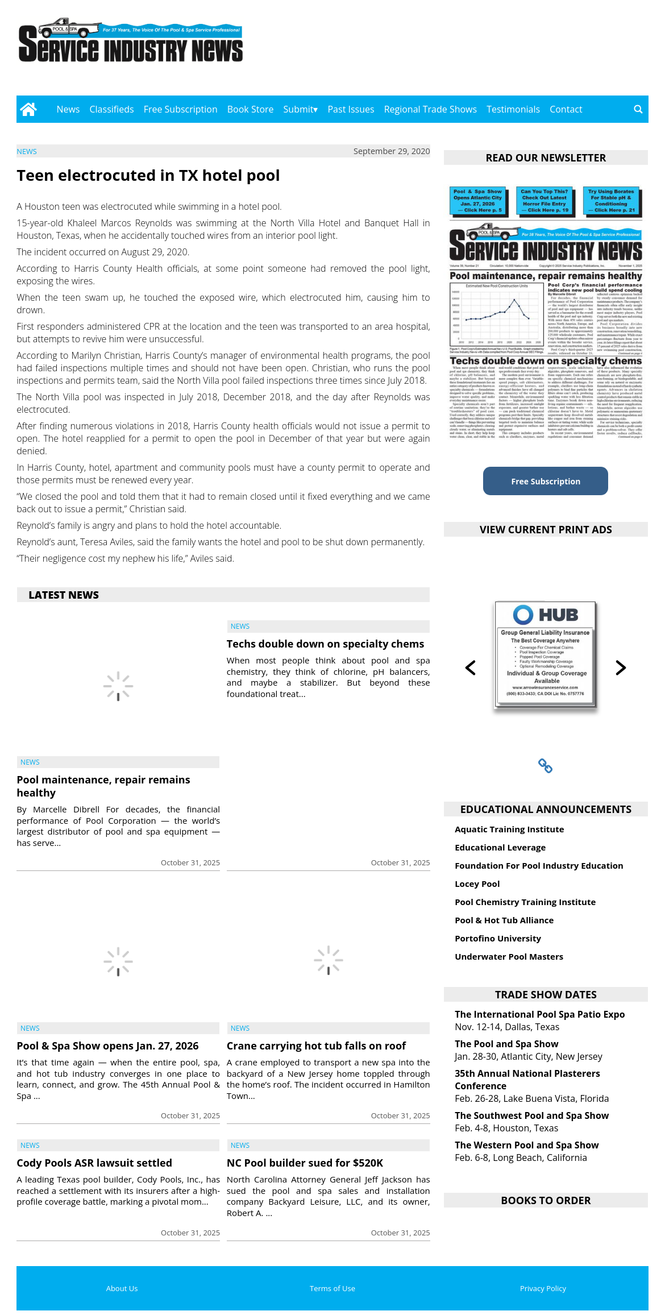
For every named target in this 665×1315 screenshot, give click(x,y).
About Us (122, 1288)
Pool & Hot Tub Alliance (504, 920)
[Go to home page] (28, 109)
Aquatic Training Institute (509, 829)
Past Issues (350, 109)
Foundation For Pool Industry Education (539, 865)
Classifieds (112, 109)
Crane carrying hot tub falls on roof (316, 1045)
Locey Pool (477, 883)
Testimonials (513, 109)
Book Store (250, 109)
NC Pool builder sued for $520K (305, 1162)
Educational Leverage (500, 847)
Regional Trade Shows (430, 109)
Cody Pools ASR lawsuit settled (94, 1162)
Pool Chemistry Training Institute (525, 901)
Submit (299, 109)
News (68, 109)
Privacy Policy (543, 1288)
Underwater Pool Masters (509, 956)
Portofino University (498, 938)
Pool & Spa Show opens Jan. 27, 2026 (107, 1045)
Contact (566, 109)
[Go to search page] (638, 109)
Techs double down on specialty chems (326, 643)
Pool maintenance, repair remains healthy (103, 786)
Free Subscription (181, 109)
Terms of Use (332, 1288)
